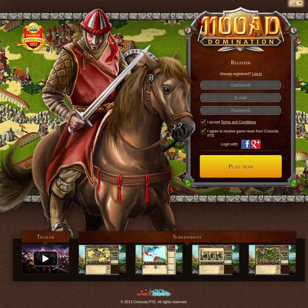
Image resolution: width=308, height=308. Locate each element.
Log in (257, 74)
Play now (240, 166)
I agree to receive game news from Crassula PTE (239, 133)
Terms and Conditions (238, 122)
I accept (228, 122)
